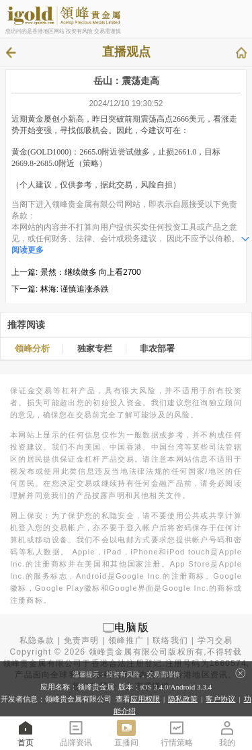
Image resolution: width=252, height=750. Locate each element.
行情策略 (177, 732)
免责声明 (81, 640)
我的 (227, 732)
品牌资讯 (76, 732)
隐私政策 (183, 699)
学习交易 (215, 640)
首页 (25, 732)
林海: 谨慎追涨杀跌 (75, 289)
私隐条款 (37, 640)
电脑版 (131, 627)
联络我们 (170, 640)
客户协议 (220, 699)
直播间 (126, 732)
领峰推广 (126, 640)
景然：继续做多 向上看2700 (90, 272)
